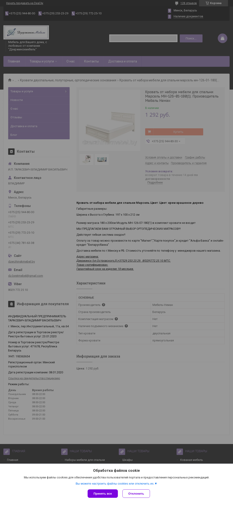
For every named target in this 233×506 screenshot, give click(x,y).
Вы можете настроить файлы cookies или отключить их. (115, 483)
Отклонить (136, 493)
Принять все (103, 493)
